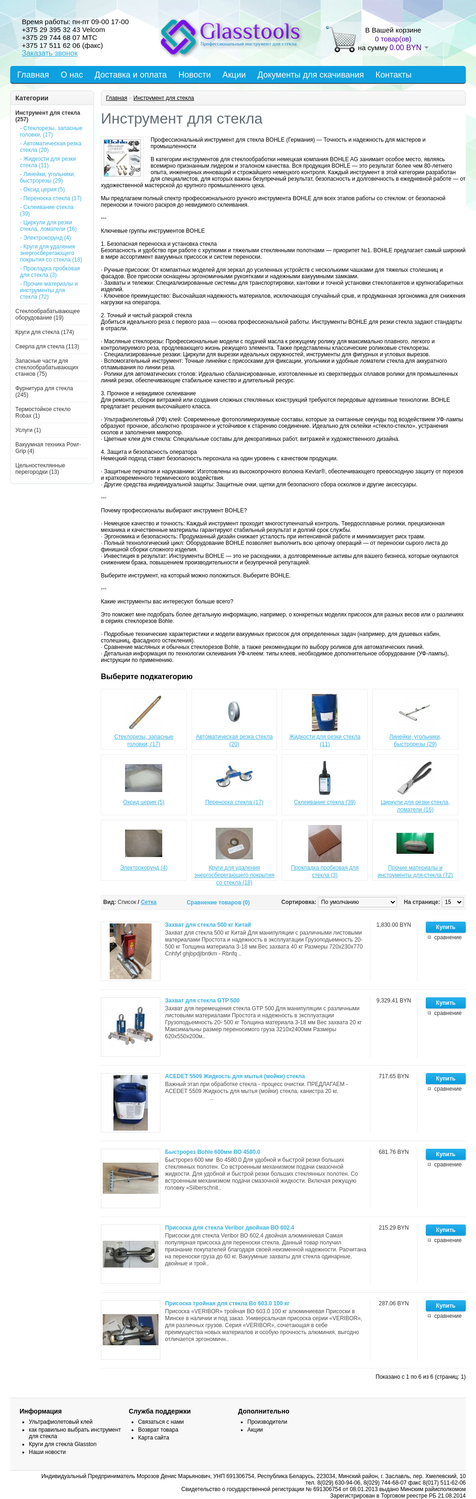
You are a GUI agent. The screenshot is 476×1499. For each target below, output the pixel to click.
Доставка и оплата (130, 74)
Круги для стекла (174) (44, 332)
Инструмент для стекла (163, 98)
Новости (194, 74)
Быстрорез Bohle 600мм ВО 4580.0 (212, 1152)
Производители (267, 1422)
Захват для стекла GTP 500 (202, 1000)
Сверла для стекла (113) (47, 346)
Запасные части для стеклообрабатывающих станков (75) (47, 367)
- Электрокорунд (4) (45, 238)
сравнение (448, 937)
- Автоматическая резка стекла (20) (50, 146)
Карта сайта (153, 1437)
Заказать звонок (50, 53)
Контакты (394, 74)
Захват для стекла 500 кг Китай (208, 925)
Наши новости (47, 1452)
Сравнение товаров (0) (218, 902)
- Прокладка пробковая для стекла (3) (50, 271)
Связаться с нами (161, 1422)
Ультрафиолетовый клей (61, 1422)
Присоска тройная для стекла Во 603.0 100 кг (227, 1303)
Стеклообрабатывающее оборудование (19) (47, 314)
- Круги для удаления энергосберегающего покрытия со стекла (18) (51, 253)
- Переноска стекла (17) (51, 198)
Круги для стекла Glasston (63, 1444)
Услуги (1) (28, 430)
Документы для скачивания (311, 74)
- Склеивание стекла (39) (46, 210)
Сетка (149, 902)
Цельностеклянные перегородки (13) (40, 468)
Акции (233, 74)
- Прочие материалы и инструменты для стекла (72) (49, 290)
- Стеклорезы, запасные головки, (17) (51, 131)
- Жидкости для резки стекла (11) (48, 162)
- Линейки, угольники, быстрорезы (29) (47, 177)
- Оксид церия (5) (42, 189)
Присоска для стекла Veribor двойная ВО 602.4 (229, 1227)
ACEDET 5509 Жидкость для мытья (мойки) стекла (235, 1076)
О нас (72, 74)
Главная (33, 74)
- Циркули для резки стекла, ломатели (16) (48, 225)
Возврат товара (158, 1430)
